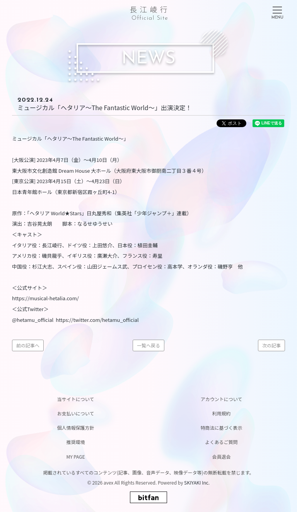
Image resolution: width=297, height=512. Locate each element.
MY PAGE (75, 456)
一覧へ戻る (148, 345)
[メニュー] (277, 11)
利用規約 (221, 413)
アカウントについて (221, 399)
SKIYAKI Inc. (197, 482)
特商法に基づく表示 (221, 427)
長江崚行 (150, 12)
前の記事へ (27, 345)
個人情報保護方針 (75, 427)
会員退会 (221, 456)
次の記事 (271, 345)
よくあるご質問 (221, 442)
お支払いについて (75, 413)
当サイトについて (75, 399)
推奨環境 (75, 442)
